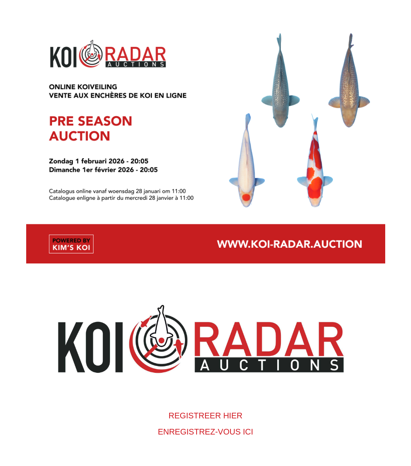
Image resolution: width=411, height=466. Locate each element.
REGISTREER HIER (205, 415)
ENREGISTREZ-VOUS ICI (205, 431)
